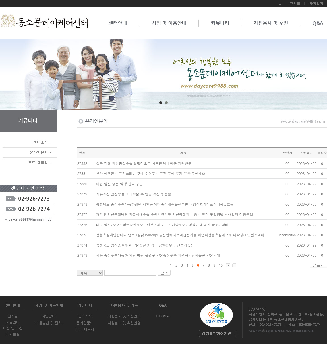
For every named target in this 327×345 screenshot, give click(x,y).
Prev (21, 76)
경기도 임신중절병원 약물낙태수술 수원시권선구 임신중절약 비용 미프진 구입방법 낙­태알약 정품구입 (174, 214)
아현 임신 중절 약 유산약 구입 (119, 183)
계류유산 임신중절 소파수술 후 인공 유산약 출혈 (133, 194)
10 (221, 265)
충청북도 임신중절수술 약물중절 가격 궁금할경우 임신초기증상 (145, 245)
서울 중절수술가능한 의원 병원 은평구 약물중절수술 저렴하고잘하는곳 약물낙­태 (158, 255)
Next (305, 76)
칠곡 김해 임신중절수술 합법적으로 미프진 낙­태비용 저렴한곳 (144, 163)
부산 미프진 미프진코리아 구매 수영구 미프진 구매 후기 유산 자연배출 (150, 173)
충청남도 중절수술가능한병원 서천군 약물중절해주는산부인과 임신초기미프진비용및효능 (165, 204)
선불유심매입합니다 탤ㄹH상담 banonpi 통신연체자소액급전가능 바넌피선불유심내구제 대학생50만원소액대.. (181, 234)
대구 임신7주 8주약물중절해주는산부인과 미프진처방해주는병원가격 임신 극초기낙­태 (162, 224)
